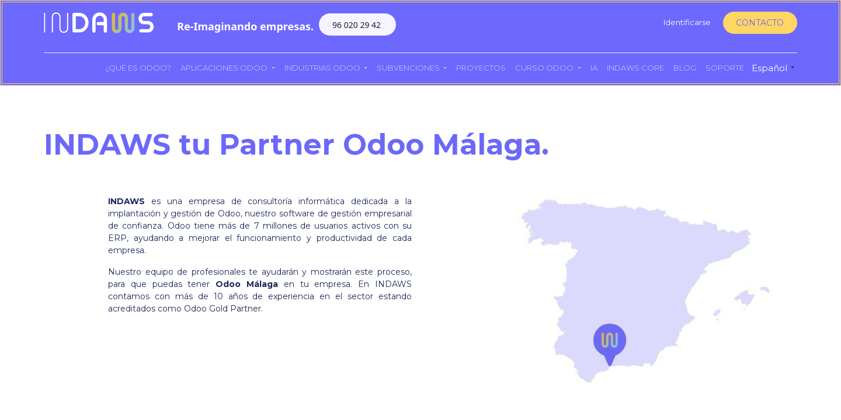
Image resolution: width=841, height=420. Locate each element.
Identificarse (687, 22)
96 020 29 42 (357, 24)
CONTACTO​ (760, 23)
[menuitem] (138, 68)
